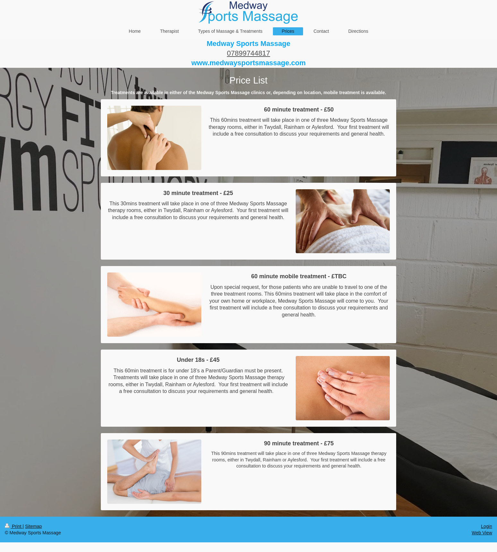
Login (486, 526)
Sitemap (33, 526)
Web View (482, 532)
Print (13, 526)
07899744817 (248, 53)
